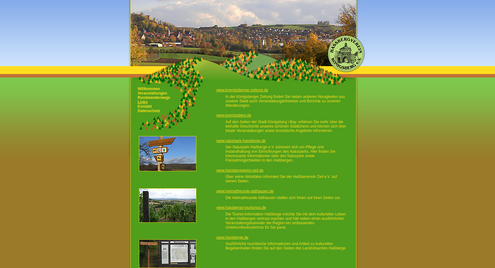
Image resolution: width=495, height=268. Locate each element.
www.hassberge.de (232, 237)
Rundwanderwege (154, 97)
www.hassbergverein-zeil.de (239, 170)
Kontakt (145, 106)
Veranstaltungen (152, 93)
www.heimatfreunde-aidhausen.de (244, 191)
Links (142, 102)
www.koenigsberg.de (233, 115)
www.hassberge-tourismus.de (241, 207)
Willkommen (149, 89)
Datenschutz (149, 111)
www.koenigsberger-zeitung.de (242, 90)
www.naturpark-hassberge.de (240, 141)
